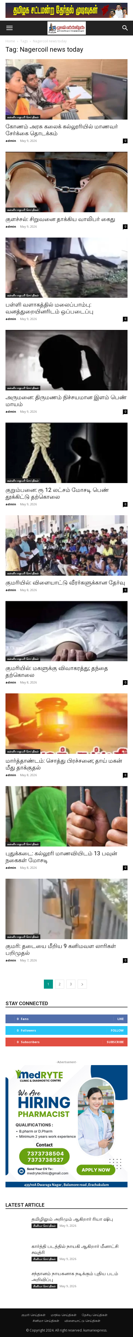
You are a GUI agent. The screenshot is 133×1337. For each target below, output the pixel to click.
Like (120, 1019)
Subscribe (115, 1042)
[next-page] (82, 984)
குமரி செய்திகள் (33, 1315)
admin (10, 141)
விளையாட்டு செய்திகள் (82, 1320)
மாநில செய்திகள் (64, 1315)
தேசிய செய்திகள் (94, 1315)
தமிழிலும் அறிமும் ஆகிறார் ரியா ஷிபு (72, 1219)
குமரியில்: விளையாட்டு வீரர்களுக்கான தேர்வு (65, 582)
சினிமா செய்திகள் (44, 1226)
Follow (117, 1030)
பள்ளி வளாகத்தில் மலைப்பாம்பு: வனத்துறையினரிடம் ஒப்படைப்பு (49, 308)
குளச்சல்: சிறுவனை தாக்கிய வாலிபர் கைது (60, 219)
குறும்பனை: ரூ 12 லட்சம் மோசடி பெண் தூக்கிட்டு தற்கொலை (57, 493)
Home (10, 41)
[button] (9, 28)
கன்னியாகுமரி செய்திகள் (23, 117)
